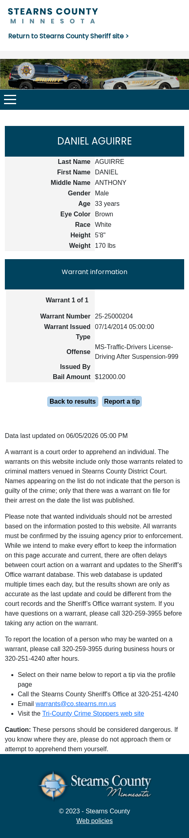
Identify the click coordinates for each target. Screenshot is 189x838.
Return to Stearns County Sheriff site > (68, 36)
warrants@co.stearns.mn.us (75, 703)
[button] (10, 100)
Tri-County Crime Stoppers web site (93, 713)
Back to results (73, 401)
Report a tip (122, 401)
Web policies (94, 820)
